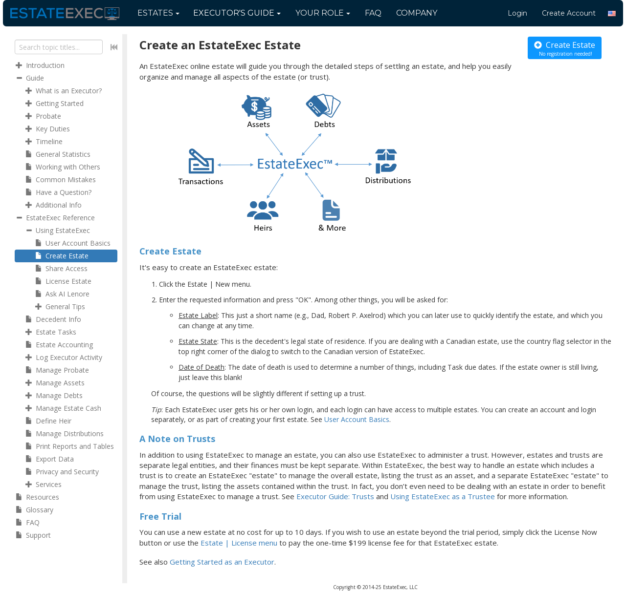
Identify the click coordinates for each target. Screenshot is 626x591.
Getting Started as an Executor (222, 562)
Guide (237, 13)
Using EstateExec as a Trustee (442, 496)
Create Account (569, 13)
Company (416, 13)
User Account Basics (356, 419)
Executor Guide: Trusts (335, 496)
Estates (158, 13)
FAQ (373, 13)
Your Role (322, 13)
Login (517, 13)
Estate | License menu (239, 543)
